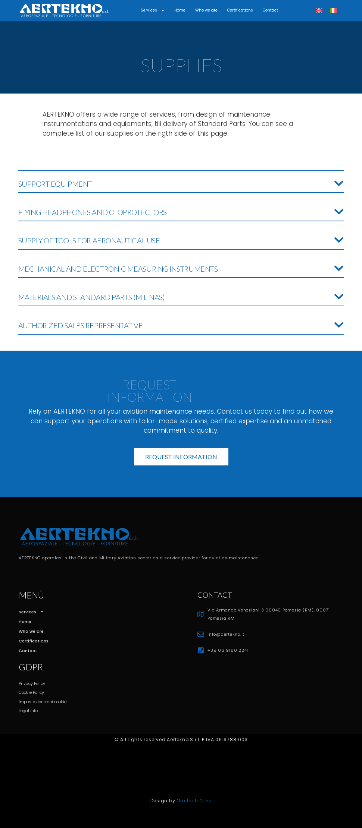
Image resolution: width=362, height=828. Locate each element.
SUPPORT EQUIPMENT (55, 183)
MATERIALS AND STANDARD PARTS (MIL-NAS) (91, 297)
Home (179, 10)
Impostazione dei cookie (42, 702)
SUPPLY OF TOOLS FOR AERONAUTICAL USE (89, 240)
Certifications (240, 10)
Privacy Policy (32, 683)
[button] (181, 182)
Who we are (206, 10)
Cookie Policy (31, 692)
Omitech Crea (194, 800)
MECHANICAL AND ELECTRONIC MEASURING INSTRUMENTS (118, 268)
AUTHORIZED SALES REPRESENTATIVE (80, 325)
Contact (270, 10)
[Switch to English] (319, 11)
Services (153, 10)
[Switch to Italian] (333, 11)
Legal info (28, 711)
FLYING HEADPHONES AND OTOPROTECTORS (92, 212)
